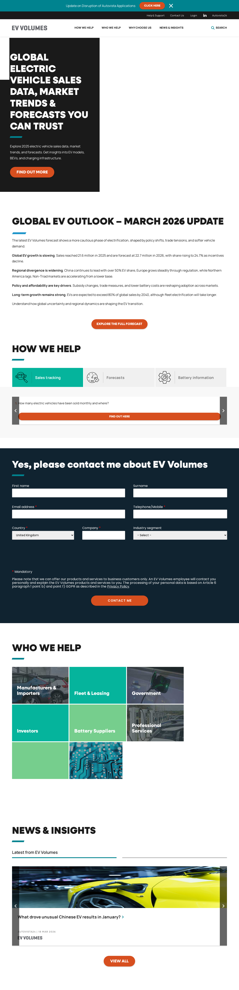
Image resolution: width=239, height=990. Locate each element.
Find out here (119, 416)
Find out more (32, 172)
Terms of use (144, 968)
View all (119, 923)
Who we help (111, 27)
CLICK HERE (152, 5)
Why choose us (140, 27)
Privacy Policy (60, 968)
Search (219, 28)
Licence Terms (103, 968)
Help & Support (156, 15)
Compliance (184, 968)
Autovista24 (219, 15)
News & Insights (171, 27)
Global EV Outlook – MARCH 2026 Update (118, 222)
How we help (83, 27)
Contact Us (177, 15)
